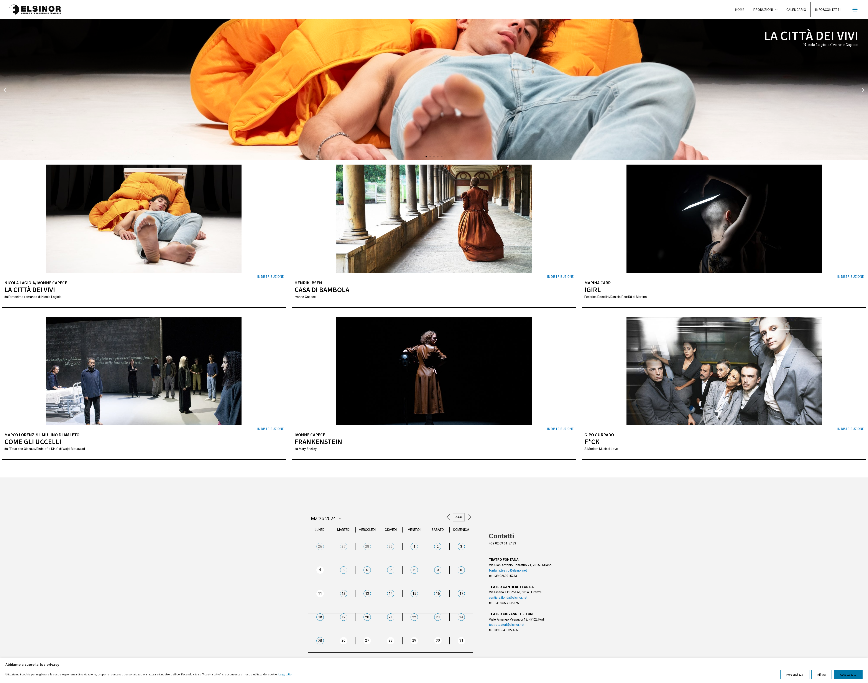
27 (343, 546)
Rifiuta (821, 674)
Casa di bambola (322, 289)
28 (367, 546)
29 (391, 546)
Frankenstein (318, 441)
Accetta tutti (848, 674)
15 (414, 593)
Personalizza (794, 674)
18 (320, 617)
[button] (426, 156)
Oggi (458, 517)
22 (414, 617)
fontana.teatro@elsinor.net (508, 570)
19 (343, 617)
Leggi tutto (285, 674)
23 (438, 617)
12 (343, 593)
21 (391, 617)
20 (367, 617)
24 (461, 617)
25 (320, 641)
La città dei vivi (30, 289)
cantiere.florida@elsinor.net (508, 598)
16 (438, 593)
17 (461, 593)
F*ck (592, 441)
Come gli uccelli (33, 441)
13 (367, 593)
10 (461, 570)
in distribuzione (270, 277)
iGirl (592, 289)
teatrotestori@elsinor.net (506, 625)
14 (391, 593)
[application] (775, 9)
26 (320, 546)
